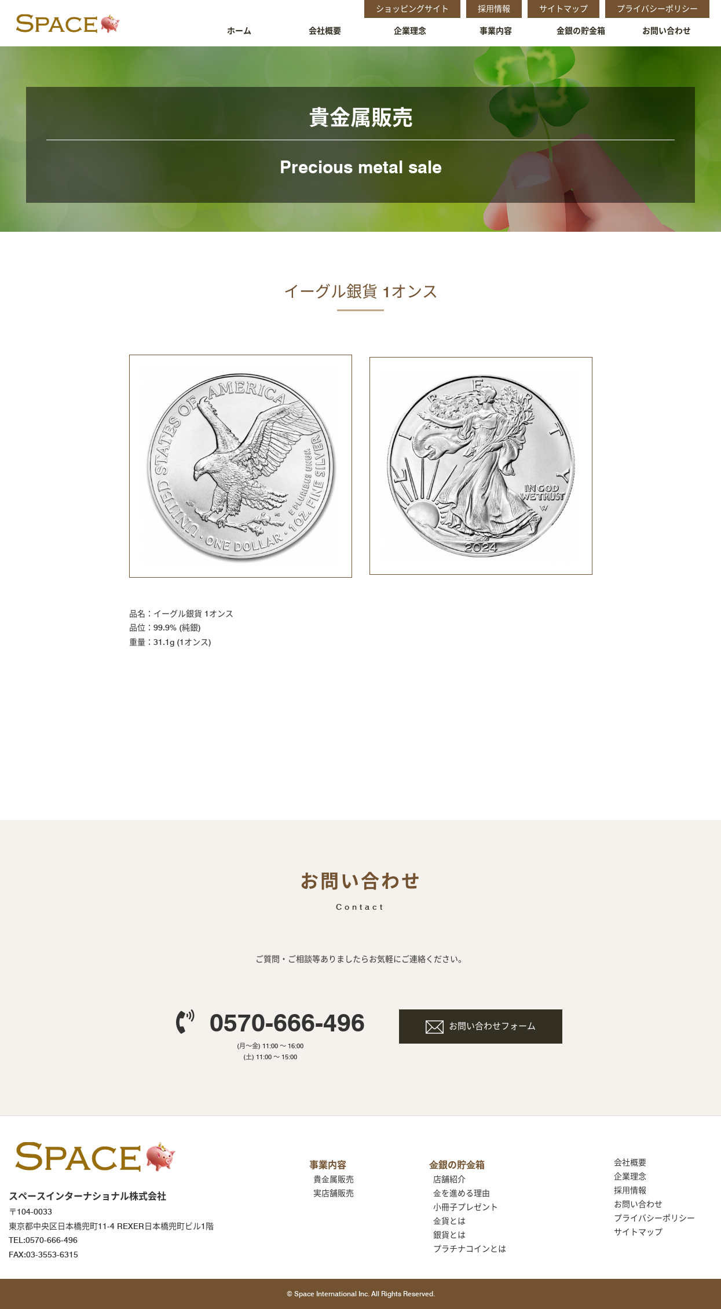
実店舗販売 (333, 1193)
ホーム (239, 30)
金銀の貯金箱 (581, 30)
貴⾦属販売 (333, 1179)
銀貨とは (449, 1234)
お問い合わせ (666, 30)
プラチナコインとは (469, 1248)
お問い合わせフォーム (492, 1026)
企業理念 (410, 30)
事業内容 (496, 30)
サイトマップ (638, 1232)
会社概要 (325, 30)
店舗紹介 (449, 1179)
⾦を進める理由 (461, 1193)
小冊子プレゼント (465, 1207)
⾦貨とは (449, 1221)
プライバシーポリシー (654, 1218)
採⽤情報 (630, 1190)
